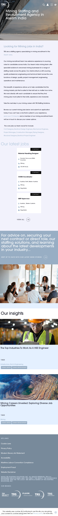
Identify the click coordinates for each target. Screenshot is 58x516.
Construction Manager (24, 132)
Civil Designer (8, 129)
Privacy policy (38, 513)
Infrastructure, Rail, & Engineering (12, 364)
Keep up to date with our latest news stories (21, 257)
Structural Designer (10, 135)
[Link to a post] (29, 332)
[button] (56, 512)
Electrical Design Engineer (23, 129)
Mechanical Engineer (40, 129)
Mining (3, 419)
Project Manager (9, 132)
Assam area (8, 55)
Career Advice (6, 367)
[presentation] (11, 512)
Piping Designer (38, 132)
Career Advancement (19, 367)
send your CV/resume (11, 116)
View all (20, 219)
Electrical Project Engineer (26, 135)
